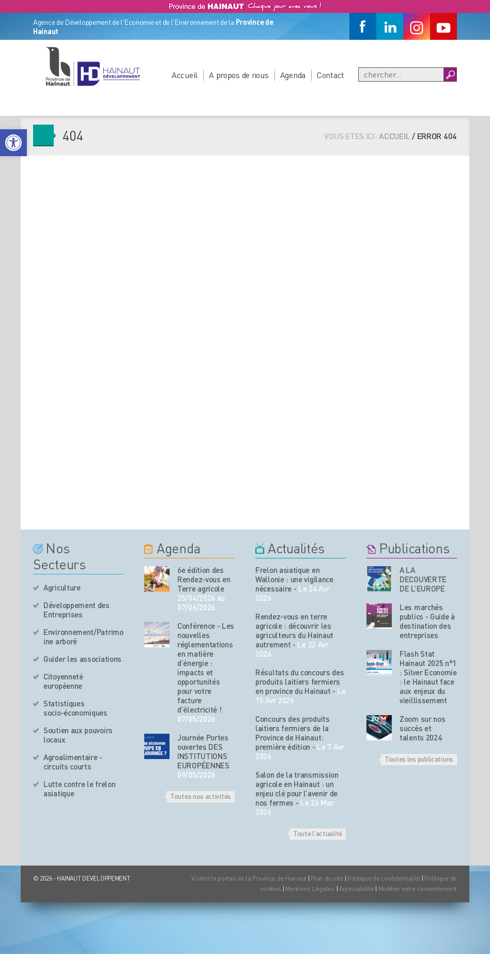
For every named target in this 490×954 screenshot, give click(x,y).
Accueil (184, 74)
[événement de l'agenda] (157, 579)
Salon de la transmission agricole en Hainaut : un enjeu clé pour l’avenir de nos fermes (297, 788)
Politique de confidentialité (384, 878)
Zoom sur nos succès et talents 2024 (422, 728)
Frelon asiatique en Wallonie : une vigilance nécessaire (294, 579)
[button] (13, 142)
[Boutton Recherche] (449, 74)
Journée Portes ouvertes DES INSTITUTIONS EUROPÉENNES (203, 751)
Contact (330, 74)
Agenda (292, 74)
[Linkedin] (389, 26)
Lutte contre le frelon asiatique (79, 788)
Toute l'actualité (317, 833)
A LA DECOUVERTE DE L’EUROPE (423, 579)
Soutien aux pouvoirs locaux (78, 735)
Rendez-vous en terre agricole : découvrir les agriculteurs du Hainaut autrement (294, 630)
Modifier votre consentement (417, 888)
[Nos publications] (379, 579)
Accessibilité (356, 888)
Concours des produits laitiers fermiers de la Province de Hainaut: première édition (292, 733)
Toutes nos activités (200, 795)
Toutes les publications (419, 758)
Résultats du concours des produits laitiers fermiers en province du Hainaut (299, 681)
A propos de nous (239, 74)
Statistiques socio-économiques (75, 708)
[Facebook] (362, 26)
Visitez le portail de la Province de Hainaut (249, 878)
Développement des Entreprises (76, 609)
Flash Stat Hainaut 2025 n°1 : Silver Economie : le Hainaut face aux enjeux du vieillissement (428, 676)
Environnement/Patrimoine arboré (83, 636)
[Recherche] (401, 74)
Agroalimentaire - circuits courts (72, 761)
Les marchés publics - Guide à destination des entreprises (427, 621)
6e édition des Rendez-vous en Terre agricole (204, 579)
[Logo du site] (92, 66)
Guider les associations (82, 659)
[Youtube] (443, 26)
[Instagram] (416, 26)
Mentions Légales (310, 888)
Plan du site (327, 878)
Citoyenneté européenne (63, 681)
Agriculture (62, 587)
